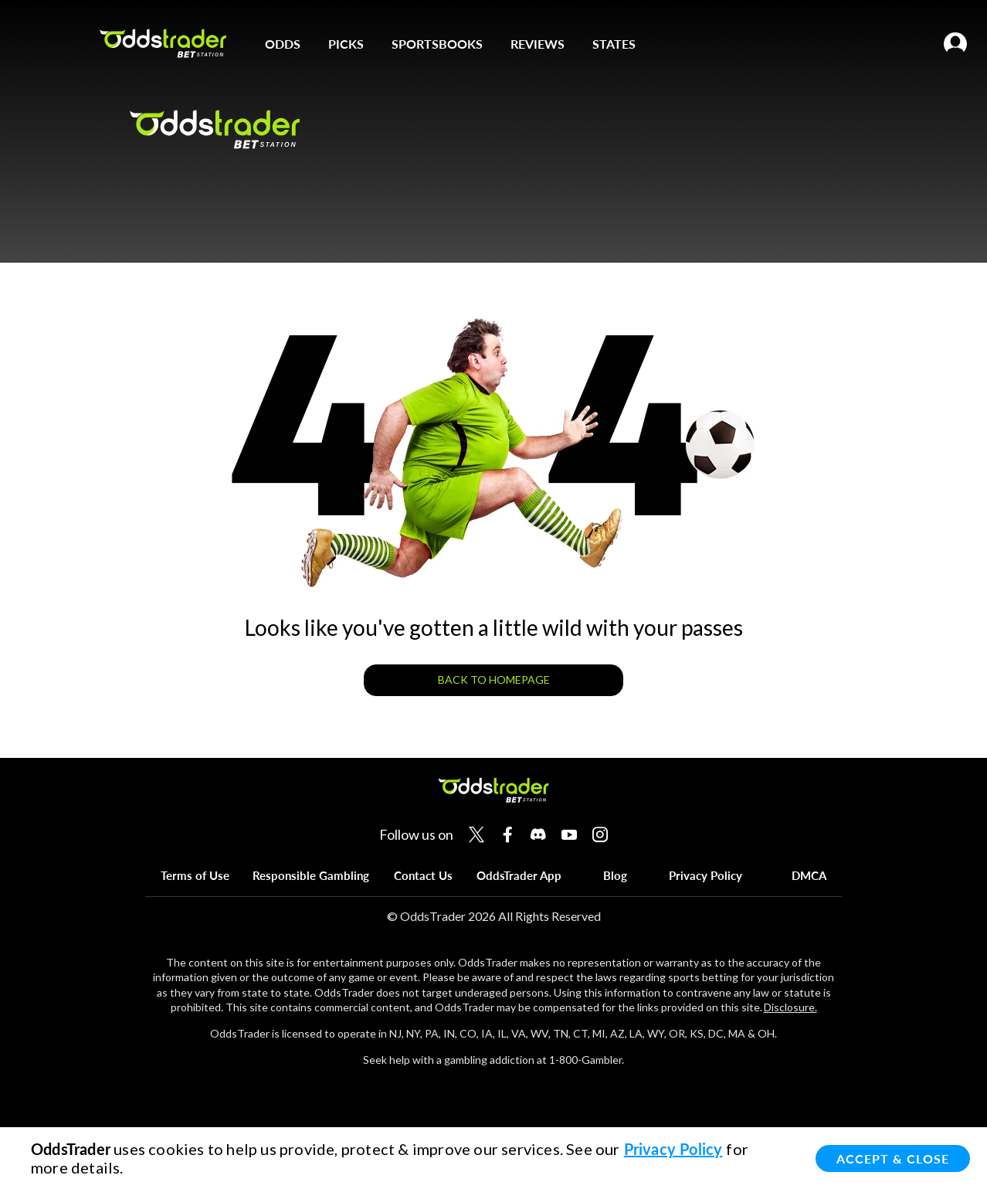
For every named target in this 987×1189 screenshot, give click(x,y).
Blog (615, 875)
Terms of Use (195, 875)
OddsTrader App (519, 875)
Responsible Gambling (311, 875)
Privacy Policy (705, 875)
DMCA (809, 875)
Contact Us (423, 875)
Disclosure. (790, 1007)
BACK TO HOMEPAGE (494, 679)
